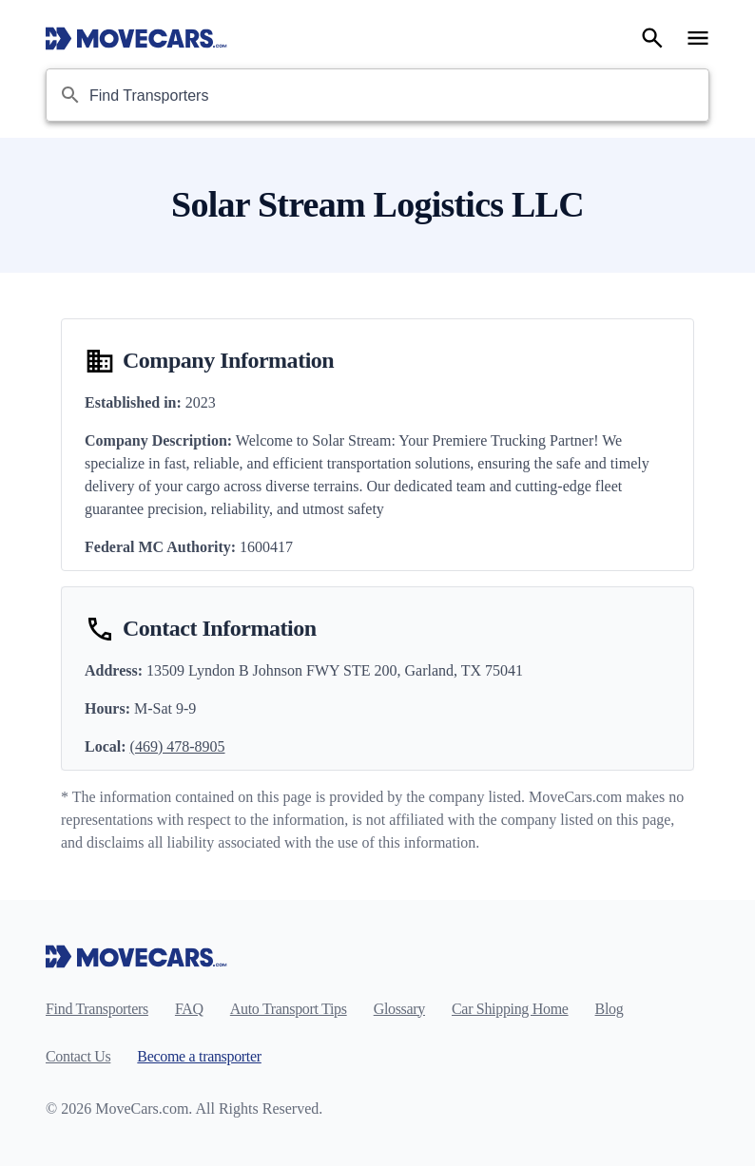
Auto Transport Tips (288, 1009)
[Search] (652, 38)
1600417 (266, 547)
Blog (609, 1009)
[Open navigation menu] (698, 38)
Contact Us (78, 1056)
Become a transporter (199, 1056)
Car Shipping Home (510, 1009)
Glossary (399, 1009)
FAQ (189, 1009)
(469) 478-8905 (177, 746)
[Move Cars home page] (136, 38)
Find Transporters (97, 1009)
